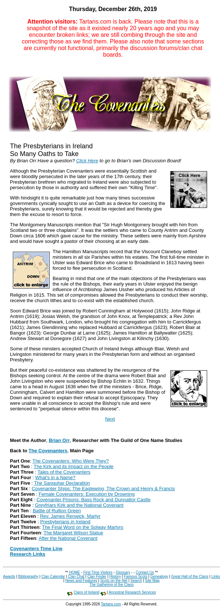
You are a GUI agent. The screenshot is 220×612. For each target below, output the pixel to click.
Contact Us (145, 572)
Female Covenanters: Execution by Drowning (87, 494)
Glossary (123, 572)
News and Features (81, 581)
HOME (74, 572)
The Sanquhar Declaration (62, 483)
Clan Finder (96, 576)
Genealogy (159, 576)
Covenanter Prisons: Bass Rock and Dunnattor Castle (93, 499)
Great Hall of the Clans (189, 576)
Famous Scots (136, 576)
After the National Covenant (68, 538)
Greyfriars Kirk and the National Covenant (79, 505)
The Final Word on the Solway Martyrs (82, 527)
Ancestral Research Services (132, 592)
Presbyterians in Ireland (65, 521)
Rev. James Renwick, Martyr (70, 516)
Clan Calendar (53, 576)
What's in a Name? (55, 477)
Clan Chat (76, 576)
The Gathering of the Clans (111, 585)
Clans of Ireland (86, 592)
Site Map (152, 581)
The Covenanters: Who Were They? (70, 461)
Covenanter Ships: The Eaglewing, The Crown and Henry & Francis (103, 488)
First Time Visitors (97, 572)
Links (215, 576)
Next (110, 419)
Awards (9, 576)
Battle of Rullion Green (57, 510)
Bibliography (28, 576)
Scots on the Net (113, 581)
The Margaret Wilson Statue (73, 532)
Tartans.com (111, 604)
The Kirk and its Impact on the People (74, 466)
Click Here (87, 160)
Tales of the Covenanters (64, 472)
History (115, 576)
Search (136, 581)
